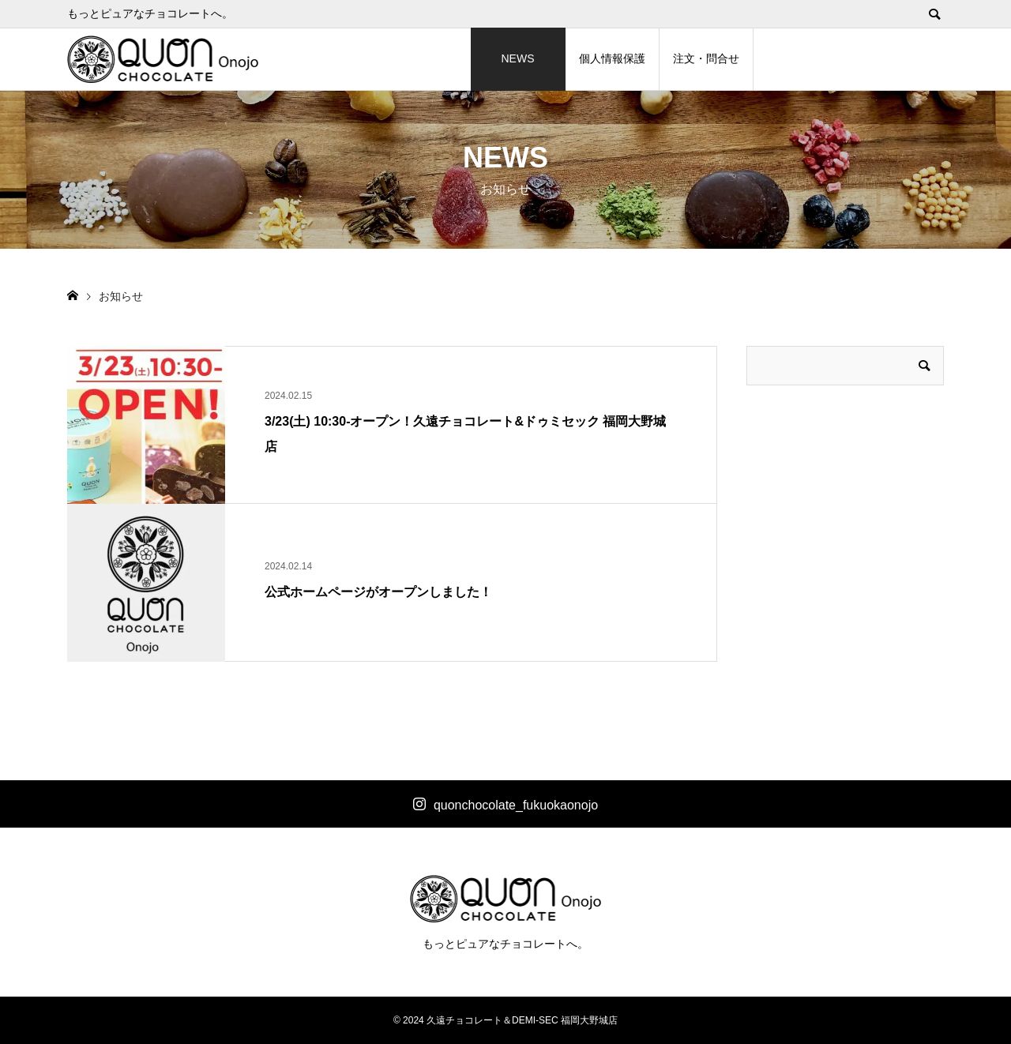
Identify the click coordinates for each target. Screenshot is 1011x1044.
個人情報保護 (612, 58)
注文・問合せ (706, 58)
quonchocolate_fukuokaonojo (516, 805)
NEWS (518, 58)
